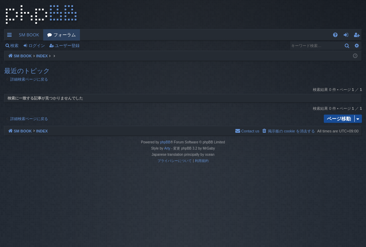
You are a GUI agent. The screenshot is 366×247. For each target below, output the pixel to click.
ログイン (36, 45)
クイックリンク (11, 36)
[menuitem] (335, 34)
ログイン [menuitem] (347, 36)
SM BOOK (29, 35)
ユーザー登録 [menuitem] (358, 36)
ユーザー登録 (67, 45)
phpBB (165, 142)
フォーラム (65, 35)
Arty (167, 148)
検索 (14, 45)
